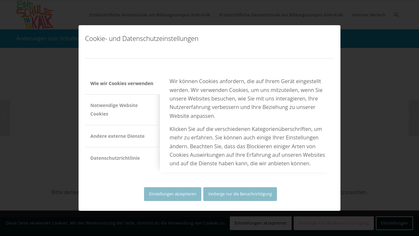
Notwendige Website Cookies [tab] (114, 109)
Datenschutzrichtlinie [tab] (115, 158)
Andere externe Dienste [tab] (117, 136)
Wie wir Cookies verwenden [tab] (121, 83)
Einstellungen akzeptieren (172, 194)
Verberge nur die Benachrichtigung (240, 194)
